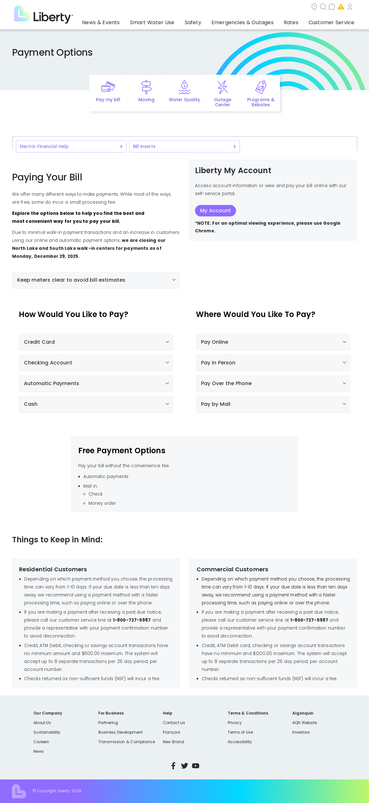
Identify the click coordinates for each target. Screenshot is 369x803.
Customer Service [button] (333, 21)
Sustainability (46, 732)
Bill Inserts (144, 147)
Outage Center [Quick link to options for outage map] (222, 102)
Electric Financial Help (44, 147)
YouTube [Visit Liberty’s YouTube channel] (195, 766)
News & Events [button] (138, 21)
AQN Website (304, 722)
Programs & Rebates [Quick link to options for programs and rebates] (261, 102)
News (38, 751)
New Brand (173, 741)
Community (170, 7)
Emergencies (278, 7)
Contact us (238, 7)
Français (171, 732)
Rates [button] (299, 21)
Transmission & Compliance (126, 741)
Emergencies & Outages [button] (258, 21)
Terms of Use (240, 732)
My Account (318, 7)
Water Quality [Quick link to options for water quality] (184, 100)
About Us (42, 722)
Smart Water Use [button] (181, 21)
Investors (301, 732)
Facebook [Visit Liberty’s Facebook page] (173, 766)
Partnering (108, 722)
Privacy (235, 722)
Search (205, 7)
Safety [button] (215, 21)
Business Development (120, 732)
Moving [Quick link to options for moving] (146, 100)
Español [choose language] (347, 7)
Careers (41, 741)
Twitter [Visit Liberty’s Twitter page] (184, 766)
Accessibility (240, 741)
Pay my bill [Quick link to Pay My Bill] (108, 100)
